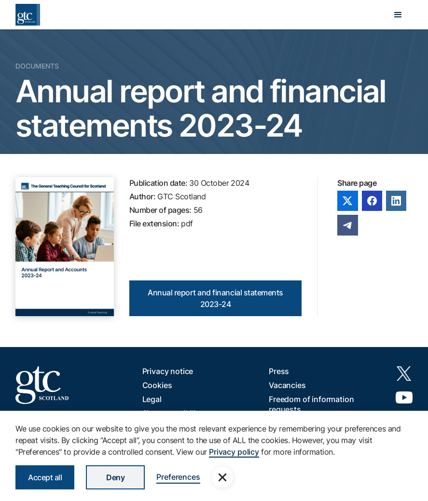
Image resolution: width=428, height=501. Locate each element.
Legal (152, 399)
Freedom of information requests (311, 404)
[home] (27, 15)
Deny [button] (115, 477)
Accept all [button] (45, 477)
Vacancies (287, 385)
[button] (398, 14)
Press (279, 371)
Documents (37, 66)
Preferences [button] (178, 477)
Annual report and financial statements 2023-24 (215, 298)
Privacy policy (234, 452)
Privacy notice (167, 371)
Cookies (157, 385)
